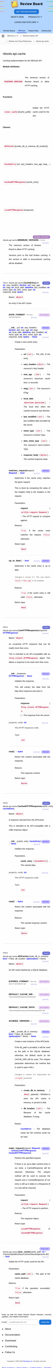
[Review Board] (26, 4)
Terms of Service (8, 1365)
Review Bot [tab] (46, 31)
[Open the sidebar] (3, 36)
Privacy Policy (22, 1365)
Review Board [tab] (9, 31)
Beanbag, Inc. (28, 1358)
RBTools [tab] (21, 31)
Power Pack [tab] (33, 31)
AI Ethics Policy (36, 1365)
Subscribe (45, 1320)
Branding (48, 1365)
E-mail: (4, 1320)
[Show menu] (17, 36)
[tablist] (26, 29)
